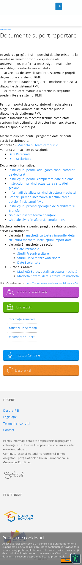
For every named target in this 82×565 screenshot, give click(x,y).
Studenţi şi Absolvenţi (31, 292)
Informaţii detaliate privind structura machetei (42, 192)
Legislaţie (10, 417)
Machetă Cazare (29, 276)
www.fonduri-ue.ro (15, 449)
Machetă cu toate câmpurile (37, 145)
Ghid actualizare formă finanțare (32, 215)
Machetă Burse (28, 271)
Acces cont (60, 7)
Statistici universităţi (22, 328)
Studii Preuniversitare (33, 253)
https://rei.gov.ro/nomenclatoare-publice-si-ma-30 (52, 283)
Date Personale (19, 154)
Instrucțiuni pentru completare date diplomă (41, 179)
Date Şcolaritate (20, 159)
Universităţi (24, 307)
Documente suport (21, 337)
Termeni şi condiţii (16, 423)
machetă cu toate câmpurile (46, 235)
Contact (8, 430)
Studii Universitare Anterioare (38, 258)
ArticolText (5, 29)
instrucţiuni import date (54, 240)
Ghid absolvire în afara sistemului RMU (37, 220)
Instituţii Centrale (28, 355)
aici (69, 556)
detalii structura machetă (59, 271)
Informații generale (21, 319)
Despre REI (23, 370)
